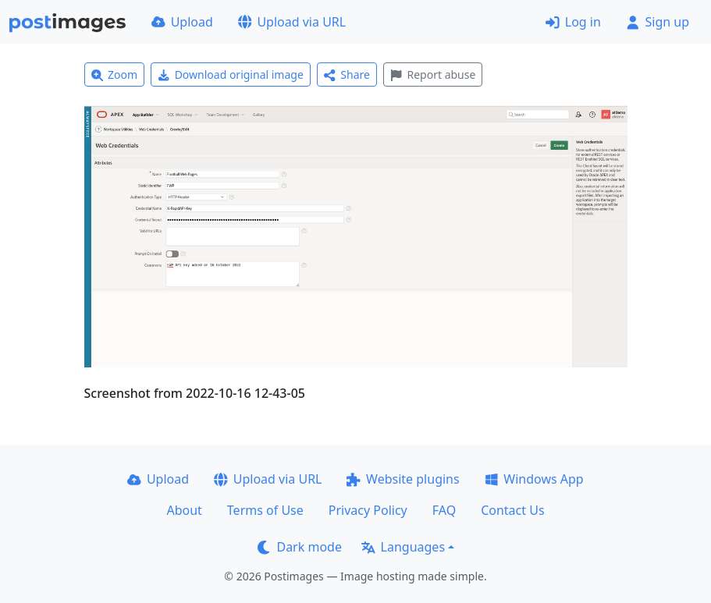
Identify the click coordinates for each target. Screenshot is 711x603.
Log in (573, 21)
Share (347, 74)
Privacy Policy (368, 510)
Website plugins (403, 479)
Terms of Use (265, 510)
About (183, 510)
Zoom (114, 74)
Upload (182, 21)
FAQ (444, 510)
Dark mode (300, 546)
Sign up (657, 21)
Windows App (534, 479)
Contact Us (512, 510)
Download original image (231, 74)
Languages (403, 546)
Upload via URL (292, 21)
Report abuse (432, 74)
